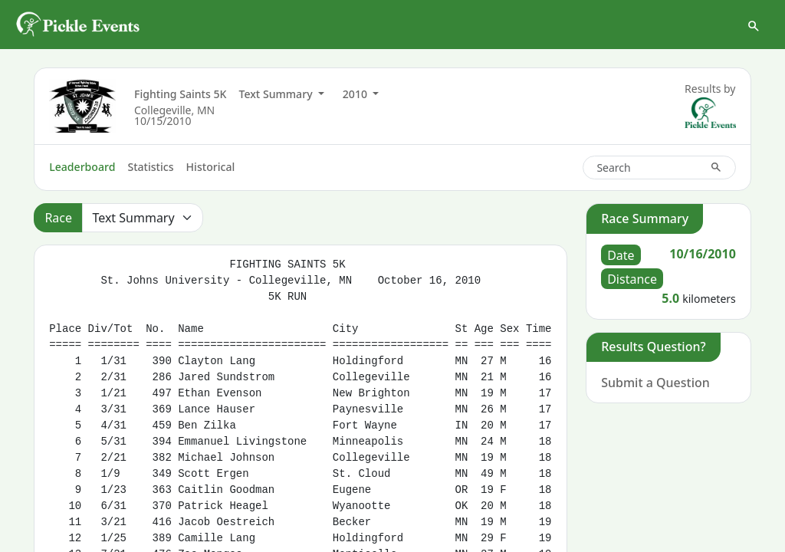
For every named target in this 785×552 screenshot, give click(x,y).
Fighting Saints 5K (180, 94)
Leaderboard (82, 166)
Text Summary (276, 94)
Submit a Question (655, 382)
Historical (210, 166)
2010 (356, 94)
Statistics (150, 166)
